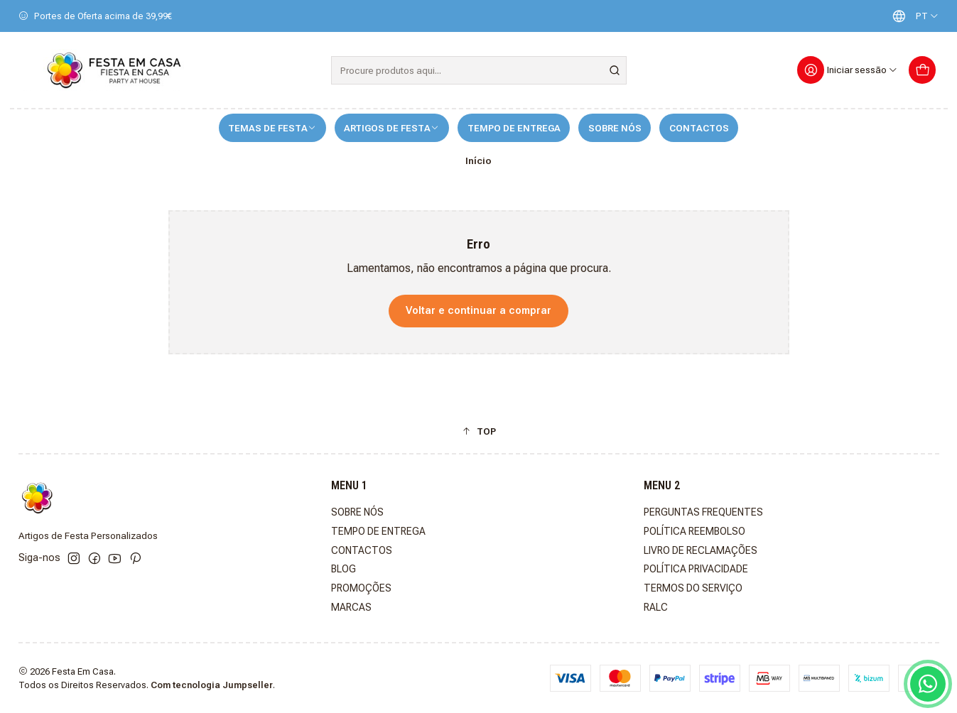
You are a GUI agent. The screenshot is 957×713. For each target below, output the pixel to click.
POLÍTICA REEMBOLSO (694, 531)
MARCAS (351, 607)
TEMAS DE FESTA (272, 128)
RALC (656, 607)
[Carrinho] (922, 70)
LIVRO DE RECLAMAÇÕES (700, 550)
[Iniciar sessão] (848, 70)
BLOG (343, 569)
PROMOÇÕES (361, 588)
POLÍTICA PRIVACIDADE (696, 569)
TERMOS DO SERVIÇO (693, 588)
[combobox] (479, 70)
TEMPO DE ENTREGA (514, 128)
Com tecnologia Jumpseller (212, 685)
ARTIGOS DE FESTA (391, 128)
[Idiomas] (912, 16)
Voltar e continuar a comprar (478, 311)
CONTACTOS (699, 128)
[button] (478, 431)
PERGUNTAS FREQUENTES (703, 512)
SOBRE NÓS (615, 128)
